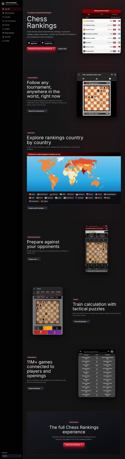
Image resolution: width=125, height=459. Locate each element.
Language (4, 452)
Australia (79, 198)
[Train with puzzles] (47, 311)
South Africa (34, 201)
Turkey (44, 201)
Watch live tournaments (37, 111)
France (98, 194)
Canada (89, 198)
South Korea (68, 198)
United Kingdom (110, 194)
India (62, 194)
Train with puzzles (81, 321)
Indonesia (80, 194)
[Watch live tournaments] (97, 94)
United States (42, 194)
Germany (53, 194)
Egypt (107, 198)
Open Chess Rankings (74, 445)
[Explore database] (97, 373)
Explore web (62, 49)
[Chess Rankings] (11, 3)
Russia (89, 194)
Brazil (39, 198)
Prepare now (34, 259)
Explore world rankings (37, 208)
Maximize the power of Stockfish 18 (41, 49)
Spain (32, 194)
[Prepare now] (97, 248)
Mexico (98, 198)
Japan (58, 198)
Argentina (49, 198)
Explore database (35, 388)
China (71, 194)
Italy (31, 198)
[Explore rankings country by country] (74, 172)
